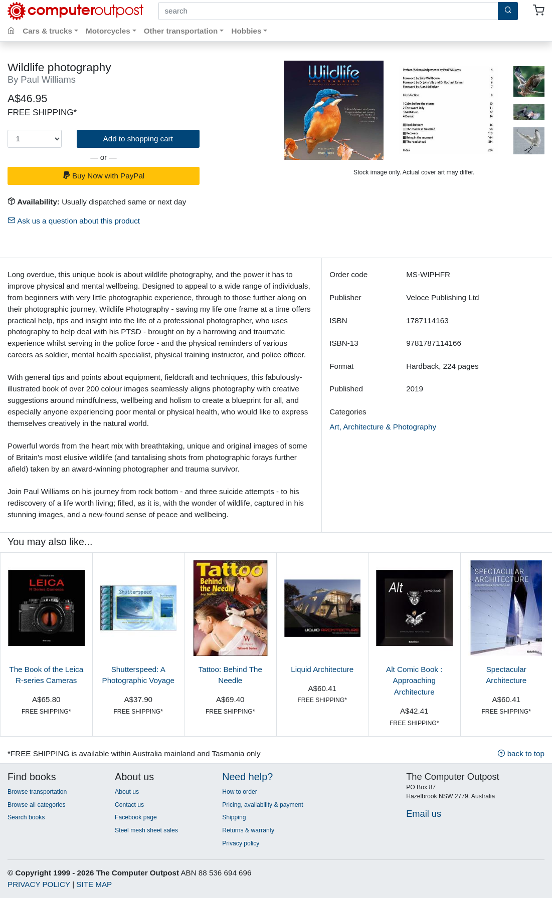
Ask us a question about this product (74, 220)
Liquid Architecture (322, 669)
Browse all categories (37, 804)
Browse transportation (37, 791)
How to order (239, 791)
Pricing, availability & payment (262, 804)
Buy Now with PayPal (104, 175)
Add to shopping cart (138, 138)
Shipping (234, 817)
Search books (26, 817)
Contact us (129, 804)
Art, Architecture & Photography (382, 426)
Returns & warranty (248, 830)
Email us (423, 813)
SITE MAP (94, 884)
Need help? (247, 776)
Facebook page (136, 817)
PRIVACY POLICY (39, 884)
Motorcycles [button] (108, 31)
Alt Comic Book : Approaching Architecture (414, 681)
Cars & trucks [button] (47, 31)
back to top (520, 753)
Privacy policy (240, 843)
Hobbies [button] (246, 31)
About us (127, 791)
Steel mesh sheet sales (146, 830)
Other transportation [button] (181, 31)
